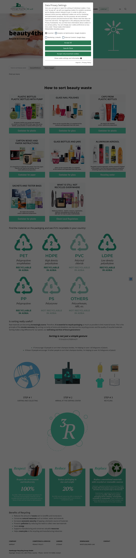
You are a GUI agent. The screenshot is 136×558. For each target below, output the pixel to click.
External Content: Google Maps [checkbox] (75, 37)
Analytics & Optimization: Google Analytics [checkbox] (71, 33)
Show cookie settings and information (68, 58)
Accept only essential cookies (68, 54)
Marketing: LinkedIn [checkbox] (54, 37)
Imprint (78, 62)
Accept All (68, 43)
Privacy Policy (86, 62)
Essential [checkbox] (51, 33)
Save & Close (68, 48)
